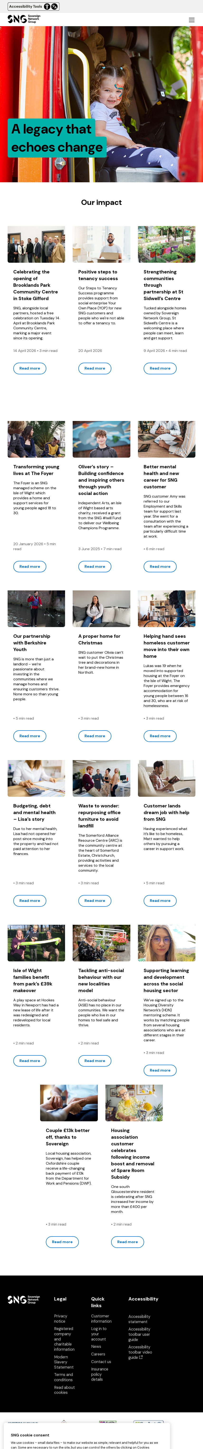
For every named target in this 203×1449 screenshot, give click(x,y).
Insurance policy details (99, 1374)
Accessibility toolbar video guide (140, 1352)
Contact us (101, 1361)
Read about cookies (64, 1390)
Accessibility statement (139, 1319)
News (96, 1346)
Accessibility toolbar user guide (139, 1334)
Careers (98, 1354)
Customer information (101, 1319)
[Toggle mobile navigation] (191, 20)
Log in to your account (99, 1333)
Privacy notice (60, 1319)
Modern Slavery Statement (64, 1362)
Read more (29, 368)
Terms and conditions (63, 1377)
